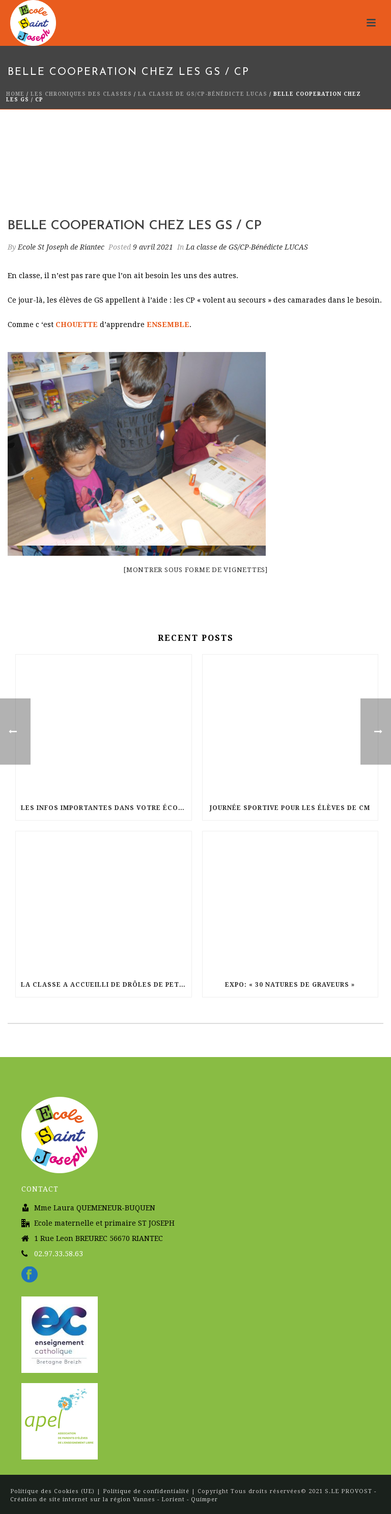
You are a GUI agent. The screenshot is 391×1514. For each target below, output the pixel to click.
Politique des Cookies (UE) (53, 1491)
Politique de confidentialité (146, 1491)
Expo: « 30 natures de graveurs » (290, 984)
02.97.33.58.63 (58, 1254)
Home (15, 94)
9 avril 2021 (153, 247)
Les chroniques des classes (81, 94)
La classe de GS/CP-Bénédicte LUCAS (202, 94)
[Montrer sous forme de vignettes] (195, 570)
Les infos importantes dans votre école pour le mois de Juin (106, 808)
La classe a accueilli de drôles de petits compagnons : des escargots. (106, 984)
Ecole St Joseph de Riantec (61, 247)
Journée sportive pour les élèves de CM (290, 808)
